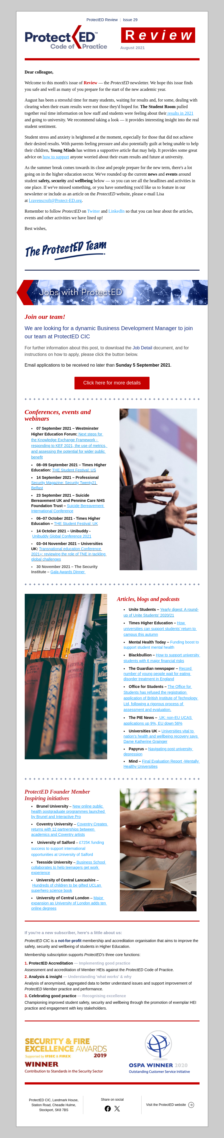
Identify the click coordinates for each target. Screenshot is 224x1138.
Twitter (93, 211)
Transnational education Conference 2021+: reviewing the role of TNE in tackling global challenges (69, 554)
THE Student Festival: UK (76, 523)
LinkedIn (117, 211)
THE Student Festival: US (74, 470)
